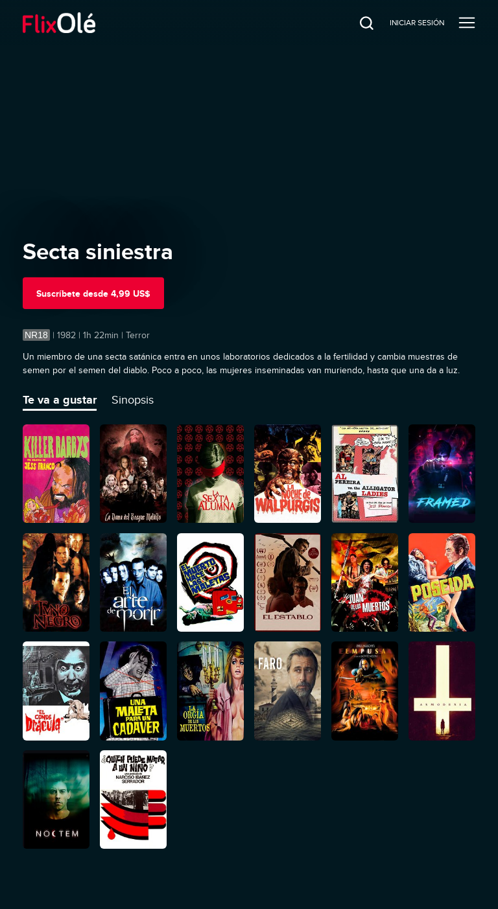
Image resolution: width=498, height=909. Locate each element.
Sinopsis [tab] (133, 399)
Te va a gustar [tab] (60, 399)
